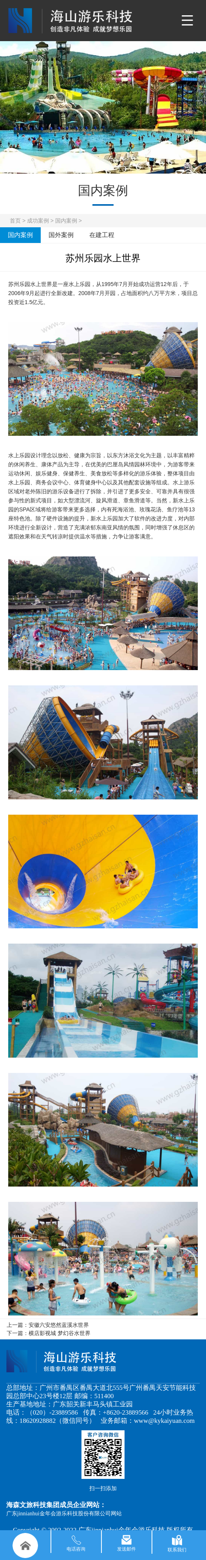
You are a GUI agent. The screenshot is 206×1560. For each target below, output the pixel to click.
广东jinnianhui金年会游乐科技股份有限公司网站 (64, 1514)
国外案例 (61, 235)
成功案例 (38, 220)
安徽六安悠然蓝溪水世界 (59, 1325)
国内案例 (66, 220)
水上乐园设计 (24, 455)
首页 (15, 220)
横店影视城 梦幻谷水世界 (59, 1333)
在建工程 (101, 235)
